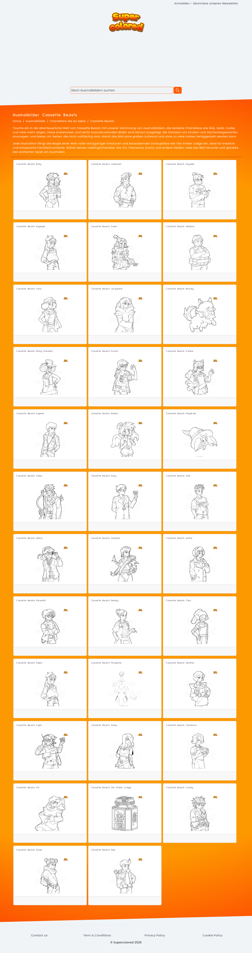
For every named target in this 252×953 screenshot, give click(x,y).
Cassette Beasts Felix (178, 476)
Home (17, 121)
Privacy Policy (155, 935)
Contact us (39, 935)
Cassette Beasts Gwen (104, 226)
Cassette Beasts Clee (178, 600)
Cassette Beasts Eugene (30, 413)
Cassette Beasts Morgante (106, 663)
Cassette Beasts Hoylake (180, 164)
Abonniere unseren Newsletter (215, 3)
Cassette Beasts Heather (180, 663)
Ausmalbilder (36, 121)
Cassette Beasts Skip (103, 850)
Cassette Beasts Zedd (29, 850)
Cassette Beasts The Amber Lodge (111, 787)
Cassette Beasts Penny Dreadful (34, 351)
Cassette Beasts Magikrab (181, 413)
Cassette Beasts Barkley (180, 289)
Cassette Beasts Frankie (179, 351)
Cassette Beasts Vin (27, 787)
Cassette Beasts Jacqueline (106, 289)
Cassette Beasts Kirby (103, 476)
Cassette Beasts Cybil (28, 725)
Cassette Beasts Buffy (28, 164)
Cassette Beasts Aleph (29, 663)
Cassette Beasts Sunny (104, 725)
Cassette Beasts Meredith (31, 600)
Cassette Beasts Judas (29, 476)
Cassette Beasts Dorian (104, 351)
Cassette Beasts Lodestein (106, 164)
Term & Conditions (97, 935)
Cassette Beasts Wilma (29, 538)
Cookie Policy (213, 935)
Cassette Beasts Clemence (181, 725)
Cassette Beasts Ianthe (179, 538)
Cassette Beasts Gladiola (105, 538)
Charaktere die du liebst (68, 121)
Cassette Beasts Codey (179, 787)
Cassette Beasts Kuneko (104, 413)
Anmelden (182, 3)
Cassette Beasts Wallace (180, 226)
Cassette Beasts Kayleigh (30, 226)
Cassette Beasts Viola (28, 289)
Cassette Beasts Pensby (105, 600)
